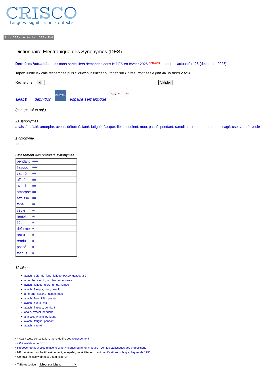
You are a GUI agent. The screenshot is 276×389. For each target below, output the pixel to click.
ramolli (180, 127)
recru (191, 127)
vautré (244, 127)
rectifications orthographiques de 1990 (126, 352)
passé (153, 127)
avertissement (80, 338)
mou (143, 127)
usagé (225, 127)
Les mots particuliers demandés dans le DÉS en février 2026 (107, 64)
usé (235, 127)
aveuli (60, 127)
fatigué (96, 127)
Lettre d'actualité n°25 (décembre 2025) (196, 64)
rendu (202, 127)
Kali (50, 37)
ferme (20, 144)
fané (85, 127)
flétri (120, 127)
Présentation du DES (32, 343)
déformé (73, 127)
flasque (109, 127)
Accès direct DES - (34, 37)
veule (255, 127)
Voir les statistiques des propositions (123, 347)
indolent (132, 127)
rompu (213, 127)
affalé (33, 127)
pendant (166, 127)
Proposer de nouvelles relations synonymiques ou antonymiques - (59, 347)
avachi (22, 99)
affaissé (21, 127)
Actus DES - (12, 37)
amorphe (47, 127)
